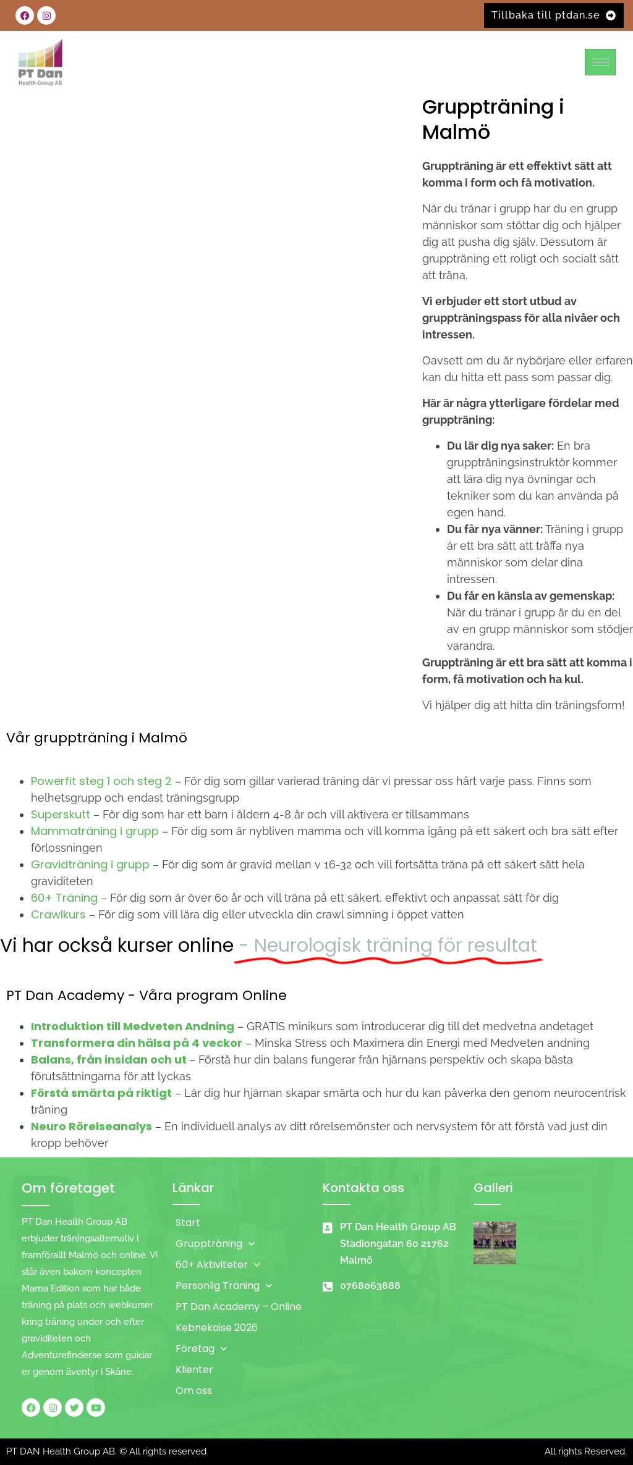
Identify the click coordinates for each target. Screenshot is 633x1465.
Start (188, 1222)
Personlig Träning (224, 1285)
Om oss (194, 1390)
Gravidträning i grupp (90, 864)
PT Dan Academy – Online (239, 1306)
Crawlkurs (58, 914)
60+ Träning (64, 897)
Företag (201, 1348)
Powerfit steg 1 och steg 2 (101, 781)
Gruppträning (215, 1243)
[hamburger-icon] (600, 62)
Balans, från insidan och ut (109, 1059)
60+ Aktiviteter (218, 1264)
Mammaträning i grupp (95, 831)
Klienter (194, 1369)
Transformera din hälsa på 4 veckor (136, 1043)
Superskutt (60, 814)
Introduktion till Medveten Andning (132, 1026)
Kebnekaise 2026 (217, 1327)
